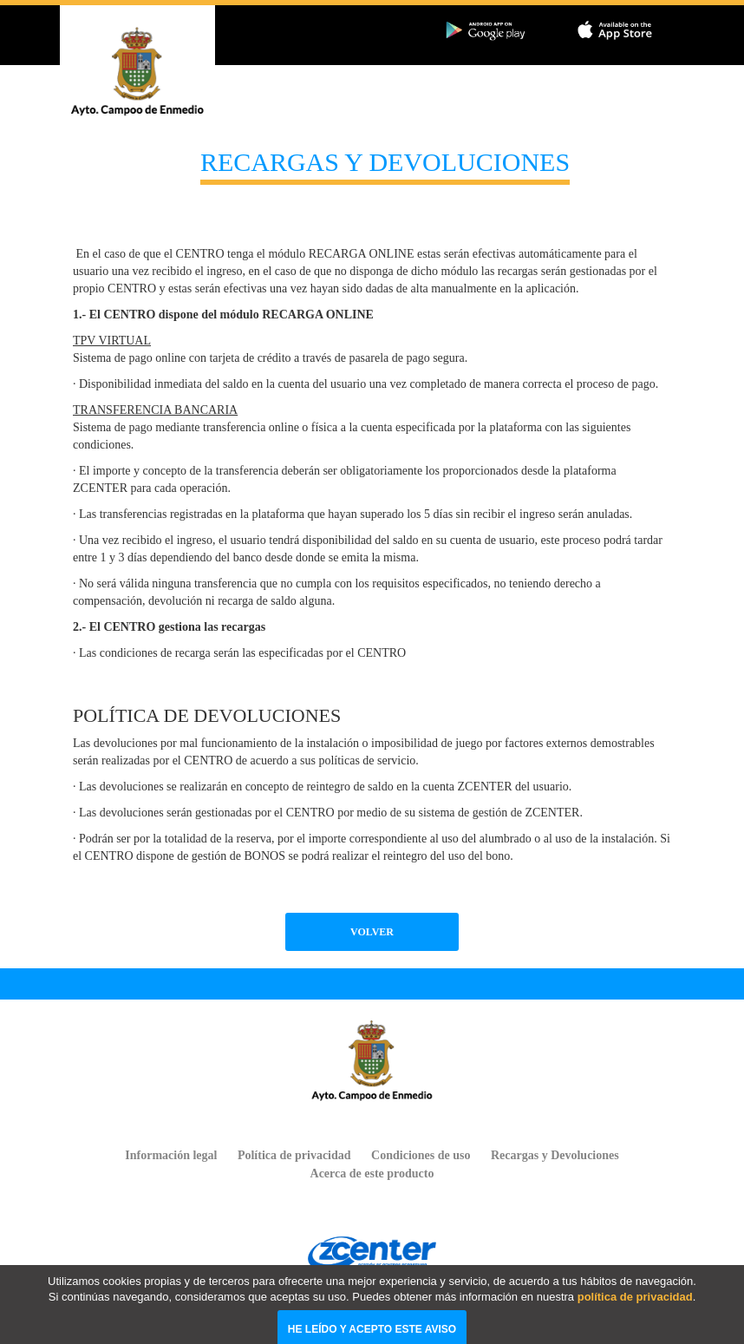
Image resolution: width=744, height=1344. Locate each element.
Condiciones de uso (420, 1155)
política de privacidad (635, 1311)
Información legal (171, 1155)
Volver (372, 932)
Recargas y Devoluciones (555, 1155)
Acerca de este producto (372, 1173)
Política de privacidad (294, 1155)
